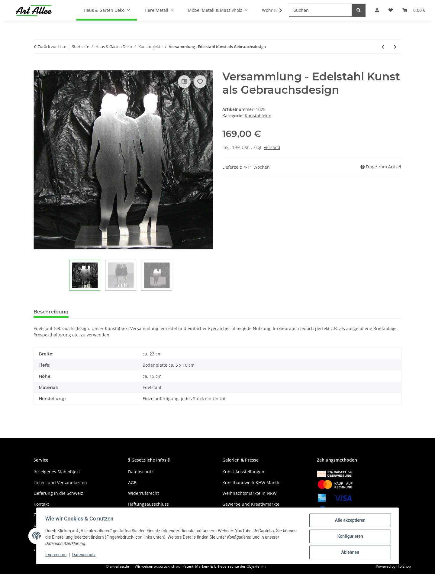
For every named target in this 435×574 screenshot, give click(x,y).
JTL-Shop (403, 566)
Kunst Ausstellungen (243, 472)
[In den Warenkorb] (38, 66)
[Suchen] (320, 10)
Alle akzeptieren (349, 521)
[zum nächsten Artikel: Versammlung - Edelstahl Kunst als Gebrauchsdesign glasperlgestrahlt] (395, 46)
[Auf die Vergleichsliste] (184, 81)
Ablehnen (349, 552)
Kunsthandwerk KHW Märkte (251, 482)
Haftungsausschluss (148, 504)
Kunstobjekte (258, 115)
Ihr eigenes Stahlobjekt (57, 472)
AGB (132, 482)
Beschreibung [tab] (51, 312)
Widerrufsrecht (143, 493)
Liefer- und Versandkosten (60, 482)
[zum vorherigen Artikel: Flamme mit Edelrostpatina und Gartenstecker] (383, 46)
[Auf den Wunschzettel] (200, 81)
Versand (272, 147)
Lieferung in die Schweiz (58, 493)
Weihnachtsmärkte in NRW (249, 493)
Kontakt (41, 504)
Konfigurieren (349, 536)
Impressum (56, 555)
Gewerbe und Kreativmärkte (250, 504)
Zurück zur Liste (52, 46)
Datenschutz (85, 555)
